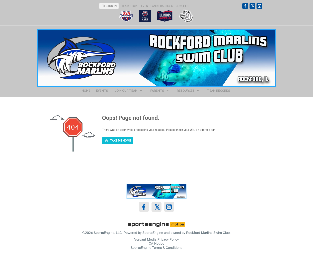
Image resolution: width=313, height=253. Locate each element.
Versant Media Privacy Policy (156, 239)
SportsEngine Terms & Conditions (156, 248)
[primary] (117, 140)
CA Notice (156, 243)
